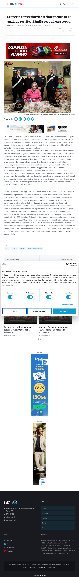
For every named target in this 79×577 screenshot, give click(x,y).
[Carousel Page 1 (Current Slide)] (38, 337)
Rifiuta (14, 311)
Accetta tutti (64, 311)
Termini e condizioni (28, 565)
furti (7, 248)
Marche (38, 25)
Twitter (8, 542)
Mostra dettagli (67, 304)
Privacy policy (41, 565)
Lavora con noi (10, 518)
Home (10, 25)
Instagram (9, 546)
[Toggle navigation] (7, 4)
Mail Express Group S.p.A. (61, 563)
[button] (65, 4)
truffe (14, 248)
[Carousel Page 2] (40, 337)
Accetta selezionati (39, 311)
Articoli (30, 25)
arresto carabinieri (35, 248)
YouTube (8, 549)
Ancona (47, 25)
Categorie (20, 25)
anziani (22, 248)
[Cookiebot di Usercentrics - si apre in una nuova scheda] (68, 264)
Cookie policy (52, 565)
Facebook (9, 539)
